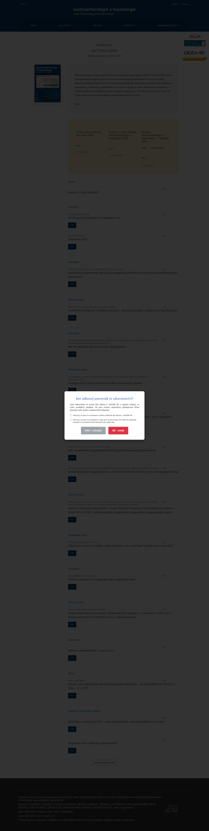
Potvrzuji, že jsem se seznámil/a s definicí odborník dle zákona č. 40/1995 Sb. (101, 415)
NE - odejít (118, 430)
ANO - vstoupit (93, 430)
